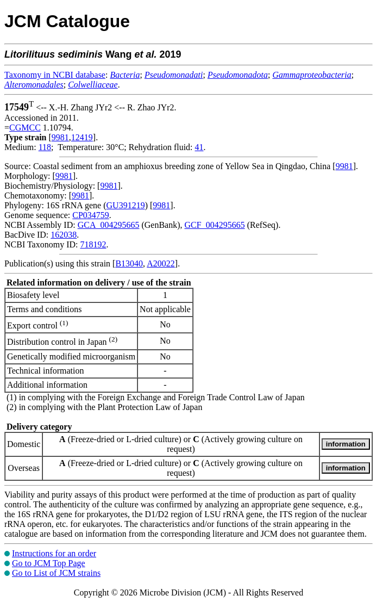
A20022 (161, 263)
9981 (60, 137)
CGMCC (25, 127)
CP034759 (90, 215)
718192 (93, 244)
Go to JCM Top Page (48, 563)
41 (199, 147)
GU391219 (125, 205)
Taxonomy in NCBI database (54, 74)
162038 (64, 234)
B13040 (129, 263)
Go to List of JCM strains (56, 573)
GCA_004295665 (109, 224)
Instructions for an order (54, 553)
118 (45, 147)
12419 (82, 137)
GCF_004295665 (215, 224)
